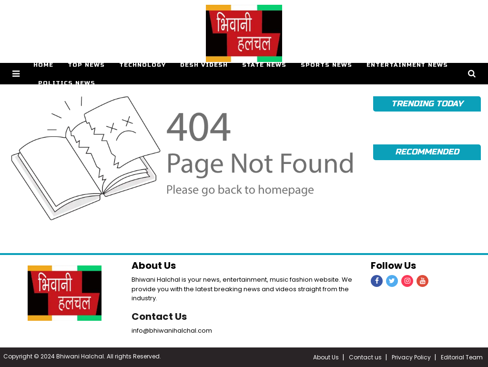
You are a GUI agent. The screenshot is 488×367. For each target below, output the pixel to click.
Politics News (66, 83)
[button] (16, 74)
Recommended (426, 152)
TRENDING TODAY (426, 104)
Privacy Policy (411, 357)
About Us (326, 357)
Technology (142, 64)
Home (43, 64)
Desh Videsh (204, 64)
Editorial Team (462, 357)
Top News (86, 64)
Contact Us (159, 316)
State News (264, 64)
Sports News (326, 64)
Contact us (365, 357)
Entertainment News (407, 64)
